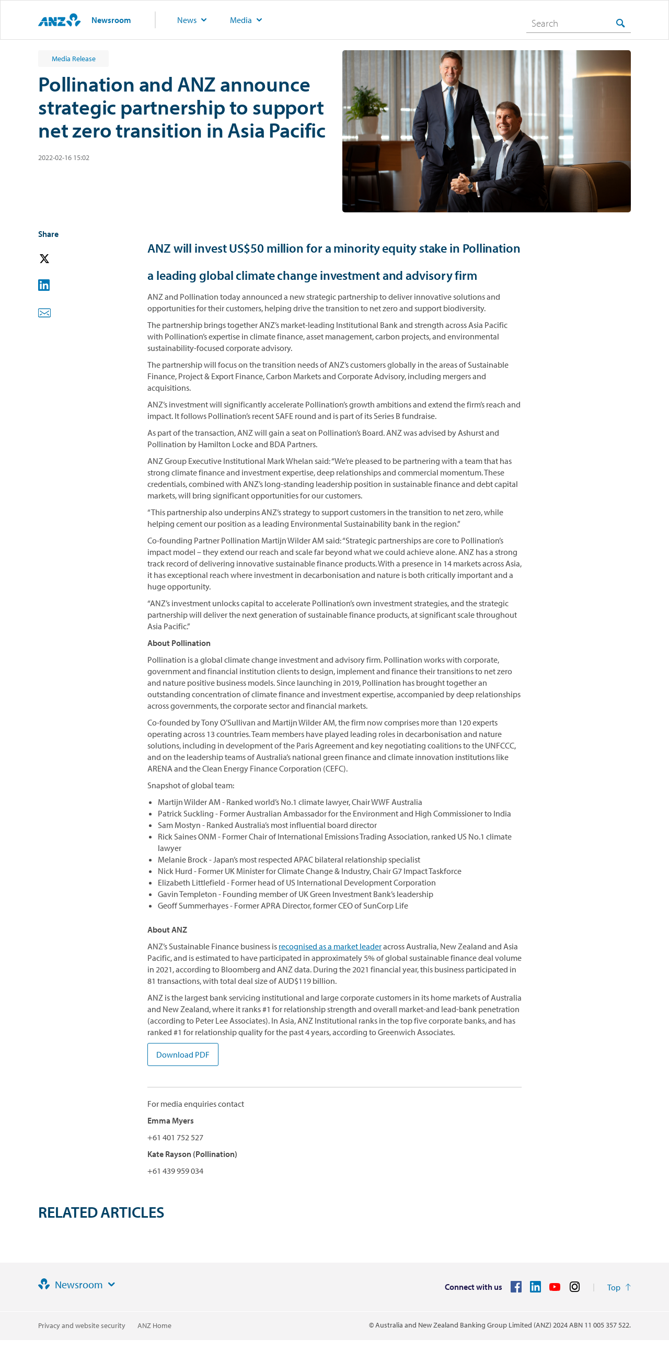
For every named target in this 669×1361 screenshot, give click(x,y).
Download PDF (183, 1054)
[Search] (578, 23)
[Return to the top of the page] (619, 1287)
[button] (59, 259)
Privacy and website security (81, 1325)
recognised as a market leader (330, 946)
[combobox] (578, 23)
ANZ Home (154, 1325)
